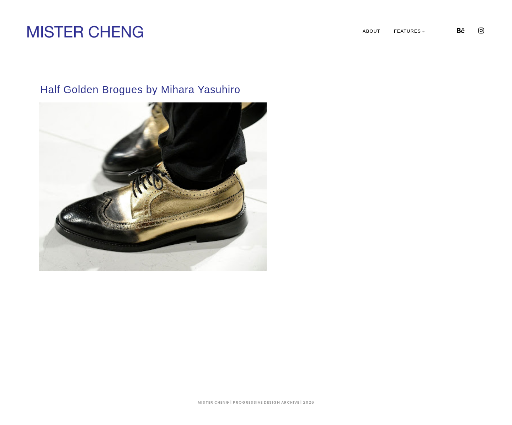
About (371, 31)
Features (409, 31)
